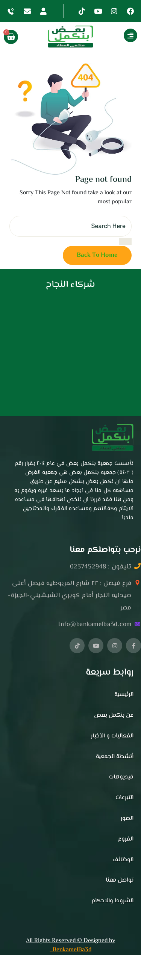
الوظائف (122, 860)
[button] (115, 37)
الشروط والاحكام (112, 901)
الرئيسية (123, 694)
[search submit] (125, 241)
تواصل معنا (119, 880)
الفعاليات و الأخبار (112, 736)
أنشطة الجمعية (114, 757)
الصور (127, 818)
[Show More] (130, 35)
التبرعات (124, 798)
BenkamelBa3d (70, 950)
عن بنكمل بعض (113, 715)
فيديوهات (121, 777)
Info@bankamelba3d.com (95, 624)
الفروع (125, 839)
